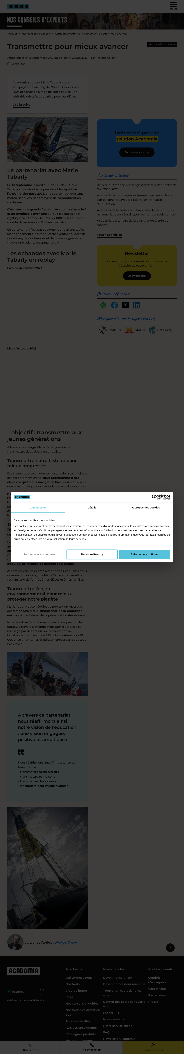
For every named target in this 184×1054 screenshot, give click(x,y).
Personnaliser (92, 554)
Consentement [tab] (38, 507)
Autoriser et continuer (144, 554)
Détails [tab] (92, 507)
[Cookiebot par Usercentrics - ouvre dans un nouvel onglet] (154, 497)
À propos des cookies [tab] (146, 507)
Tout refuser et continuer (39, 554)
